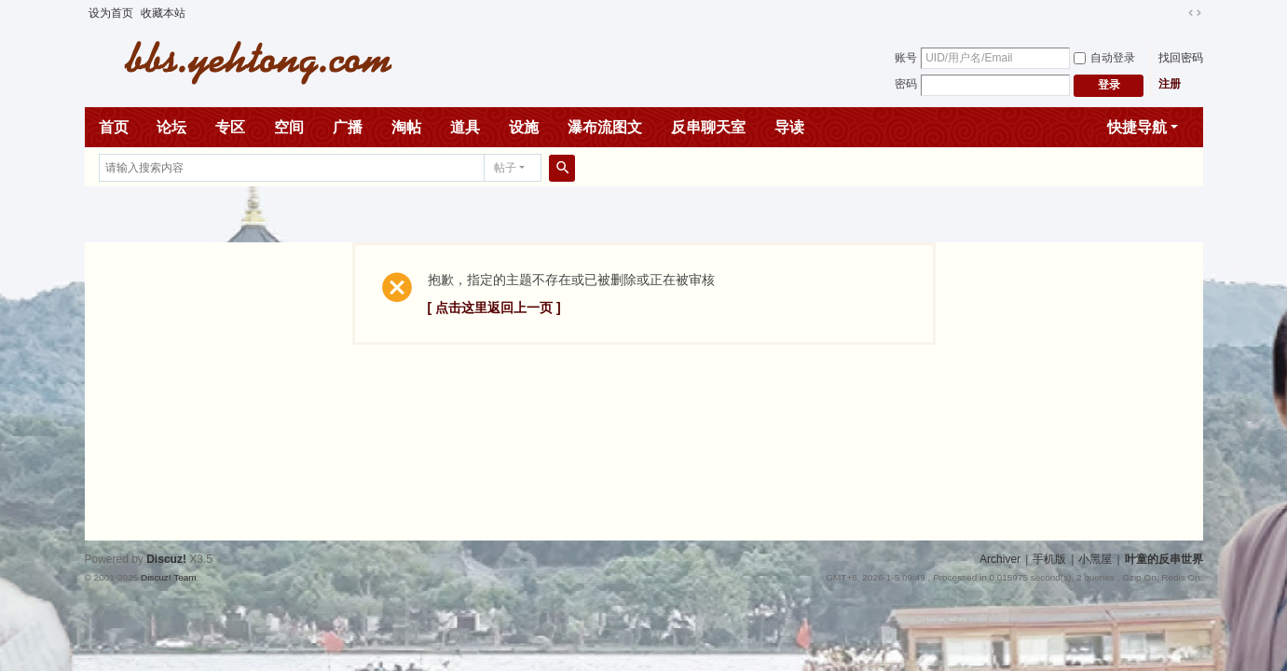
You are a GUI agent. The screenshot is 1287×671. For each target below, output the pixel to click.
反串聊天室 (708, 127)
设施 (524, 127)
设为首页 (111, 13)
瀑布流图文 (605, 127)
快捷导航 (1137, 127)
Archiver (999, 559)
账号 (906, 57)
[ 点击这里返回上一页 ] (494, 307)
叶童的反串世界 (1164, 559)
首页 (114, 127)
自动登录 (1104, 57)
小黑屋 (1095, 559)
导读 (789, 127)
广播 (348, 127)
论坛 (171, 127)
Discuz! (166, 559)
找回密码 (1180, 57)
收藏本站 (163, 13)
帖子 (505, 167)
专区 (230, 127)
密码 (906, 83)
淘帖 (406, 127)
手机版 (1049, 559)
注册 (1169, 83)
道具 (465, 127)
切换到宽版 (1194, 13)
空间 (289, 127)
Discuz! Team (169, 577)
